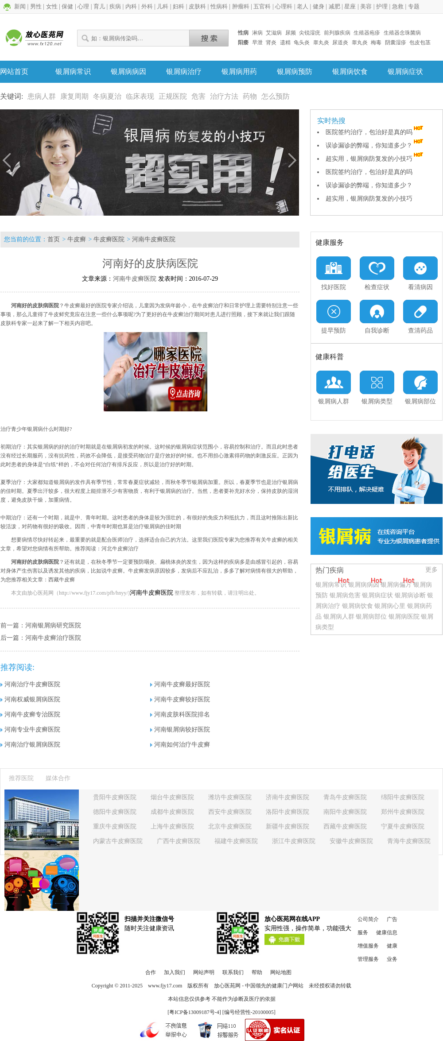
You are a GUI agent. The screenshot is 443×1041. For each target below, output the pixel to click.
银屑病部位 (371, 616)
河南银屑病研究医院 (53, 625)
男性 (36, 6)
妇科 (178, 6)
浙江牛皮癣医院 (293, 841)
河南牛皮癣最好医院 (180, 684)
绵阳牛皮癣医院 (402, 797)
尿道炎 (340, 42)
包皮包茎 (420, 42)
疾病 (115, 6)
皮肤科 (197, 6)
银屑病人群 (339, 616)
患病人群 (41, 96)
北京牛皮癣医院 (230, 826)
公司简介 (368, 919)
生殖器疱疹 (367, 33)
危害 (198, 96)
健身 (318, 6)
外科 (147, 6)
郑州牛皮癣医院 (402, 812)
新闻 (20, 6)
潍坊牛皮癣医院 (230, 797)
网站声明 (203, 972)
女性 (52, 6)
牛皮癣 (76, 239)
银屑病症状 (405, 71)
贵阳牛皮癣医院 (114, 797)
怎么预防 (275, 96)
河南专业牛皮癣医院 (30, 729)
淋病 (257, 33)
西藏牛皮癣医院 (345, 826)
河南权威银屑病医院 (30, 699)
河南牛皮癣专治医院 (30, 714)
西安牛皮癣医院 (230, 812)
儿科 (162, 6)
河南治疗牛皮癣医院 (30, 684)
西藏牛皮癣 (61, 580)
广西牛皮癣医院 (178, 841)
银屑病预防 (294, 71)
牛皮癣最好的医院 (85, 305)
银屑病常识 (73, 71)
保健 (67, 6)
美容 (366, 6)
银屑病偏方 (396, 584)
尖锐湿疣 (309, 33)
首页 (53, 239)
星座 (350, 6)
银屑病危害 (345, 595)
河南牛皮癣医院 (153, 239)
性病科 (219, 6)
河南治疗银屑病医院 (30, 744)
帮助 (257, 972)
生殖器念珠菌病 (402, 33)
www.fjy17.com (165, 986)
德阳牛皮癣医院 (114, 812)
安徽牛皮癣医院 (351, 841)
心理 (83, 6)
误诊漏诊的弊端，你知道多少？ (375, 145)
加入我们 (174, 972)
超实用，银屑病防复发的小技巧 (375, 158)
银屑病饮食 (350, 71)
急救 (398, 6)
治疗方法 (224, 96)
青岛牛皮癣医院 (345, 797)
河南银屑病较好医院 (180, 729)
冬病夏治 (107, 96)
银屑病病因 (128, 71)
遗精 (285, 42)
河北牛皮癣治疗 (120, 549)
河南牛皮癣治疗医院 (53, 638)
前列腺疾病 (337, 33)
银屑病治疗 (184, 71)
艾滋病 (274, 33)
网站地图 (280, 972)
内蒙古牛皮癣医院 (118, 841)
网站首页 (14, 71)
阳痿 (243, 42)
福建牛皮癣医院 (236, 841)
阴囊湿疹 (395, 42)
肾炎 (271, 42)
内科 (131, 6)
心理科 (283, 6)
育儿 (99, 6)
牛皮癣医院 (108, 239)
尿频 (290, 33)
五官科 (262, 6)
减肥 (334, 6)
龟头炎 (302, 42)
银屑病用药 (239, 71)
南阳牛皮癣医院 (345, 812)
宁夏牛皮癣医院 (402, 826)
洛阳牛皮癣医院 (287, 812)
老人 (302, 6)
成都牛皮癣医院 (172, 812)
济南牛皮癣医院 (287, 797)
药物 (250, 96)
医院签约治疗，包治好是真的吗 (375, 132)
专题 (414, 6)
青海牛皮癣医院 (409, 841)
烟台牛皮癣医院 (172, 797)
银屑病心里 (389, 606)
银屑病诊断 (410, 595)
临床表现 (140, 96)
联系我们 (233, 972)
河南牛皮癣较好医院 (180, 699)
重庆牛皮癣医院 (114, 826)
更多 (431, 569)
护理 (382, 6)
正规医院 (173, 96)
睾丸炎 (321, 42)
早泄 (257, 42)
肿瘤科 (240, 6)
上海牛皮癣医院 (172, 826)
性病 (243, 33)
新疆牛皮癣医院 (287, 826)
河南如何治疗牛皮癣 (180, 744)
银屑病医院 (404, 616)
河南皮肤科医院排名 (180, 714)
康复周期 (74, 96)
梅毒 (376, 42)
